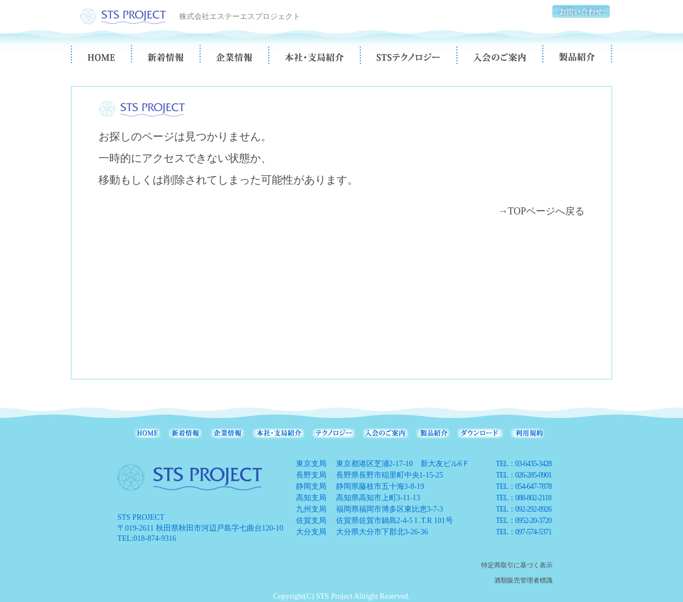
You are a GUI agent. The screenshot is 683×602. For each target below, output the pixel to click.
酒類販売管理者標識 (523, 580)
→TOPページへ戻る (541, 211)
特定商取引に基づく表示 (517, 565)
